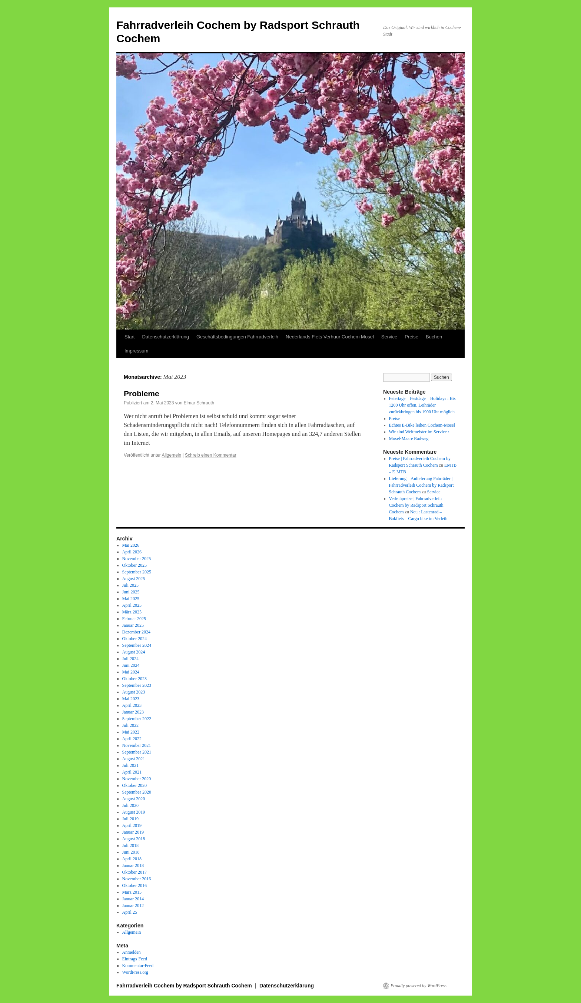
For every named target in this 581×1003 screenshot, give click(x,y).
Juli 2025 (130, 585)
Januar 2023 (133, 712)
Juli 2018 (130, 845)
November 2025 (136, 558)
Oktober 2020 (134, 785)
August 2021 (133, 758)
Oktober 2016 (134, 885)
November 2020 (136, 778)
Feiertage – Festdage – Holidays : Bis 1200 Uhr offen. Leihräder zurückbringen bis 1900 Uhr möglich (422, 405)
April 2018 (132, 858)
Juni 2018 (131, 852)
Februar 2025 (134, 618)
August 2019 (133, 812)
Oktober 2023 (134, 678)
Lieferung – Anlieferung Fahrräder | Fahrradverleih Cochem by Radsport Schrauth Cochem (421, 485)
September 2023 (136, 685)
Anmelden (131, 952)
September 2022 (136, 718)
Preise (411, 337)
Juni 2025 (131, 592)
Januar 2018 (133, 865)
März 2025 (132, 612)
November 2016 (136, 878)
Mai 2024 (130, 672)
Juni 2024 (131, 665)
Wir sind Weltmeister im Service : (419, 431)
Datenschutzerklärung (165, 337)
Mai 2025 (130, 598)
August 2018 (133, 838)
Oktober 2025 (134, 565)
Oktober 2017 (134, 872)
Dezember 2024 (136, 632)
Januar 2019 (133, 832)
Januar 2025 (133, 625)
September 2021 (136, 752)
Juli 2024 (130, 658)
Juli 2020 (130, 805)
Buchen (434, 337)
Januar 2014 (133, 898)
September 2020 (136, 792)
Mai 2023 (130, 698)
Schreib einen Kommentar (210, 455)
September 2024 (136, 645)
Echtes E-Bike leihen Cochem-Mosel (422, 425)
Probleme (141, 393)
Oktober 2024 (134, 638)
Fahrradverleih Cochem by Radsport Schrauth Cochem (184, 986)
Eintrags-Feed (134, 958)
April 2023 (132, 705)
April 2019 (132, 825)
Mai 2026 (130, 545)
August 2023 (133, 692)
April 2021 (132, 772)
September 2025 (136, 572)
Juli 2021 (130, 765)
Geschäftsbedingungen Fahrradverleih (237, 337)
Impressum (136, 351)
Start (129, 337)
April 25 (129, 912)
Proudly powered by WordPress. (419, 985)
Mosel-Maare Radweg (409, 438)
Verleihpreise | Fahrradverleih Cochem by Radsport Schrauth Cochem (416, 505)
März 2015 (132, 892)
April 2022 (132, 738)
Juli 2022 (130, 725)
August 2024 (133, 652)
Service (389, 337)
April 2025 (132, 605)
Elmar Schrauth (198, 402)
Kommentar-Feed (137, 965)
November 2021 (136, 745)
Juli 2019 (130, 818)
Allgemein (172, 455)
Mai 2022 (130, 732)
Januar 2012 (133, 905)
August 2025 (133, 578)
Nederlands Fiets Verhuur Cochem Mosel (330, 337)
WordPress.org (135, 972)
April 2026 (132, 552)
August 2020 (133, 798)
